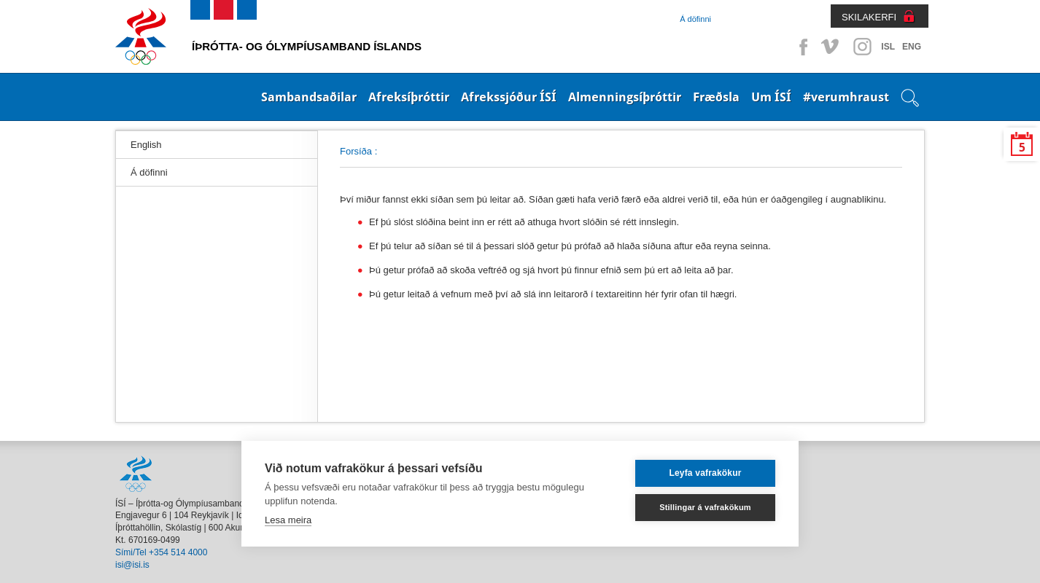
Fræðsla (716, 97)
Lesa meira (288, 519)
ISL (888, 47)
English (146, 144)
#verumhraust (846, 97)
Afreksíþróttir (408, 97)
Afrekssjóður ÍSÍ (508, 97)
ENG (911, 47)
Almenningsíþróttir (624, 97)
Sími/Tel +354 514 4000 (161, 552)
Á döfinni (695, 19)
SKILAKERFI (869, 17)
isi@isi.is (132, 565)
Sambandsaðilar (309, 97)
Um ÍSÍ (771, 97)
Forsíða (356, 151)
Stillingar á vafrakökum (705, 507)
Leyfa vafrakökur (705, 473)
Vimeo (831, 46)
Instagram (862, 46)
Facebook (800, 46)
